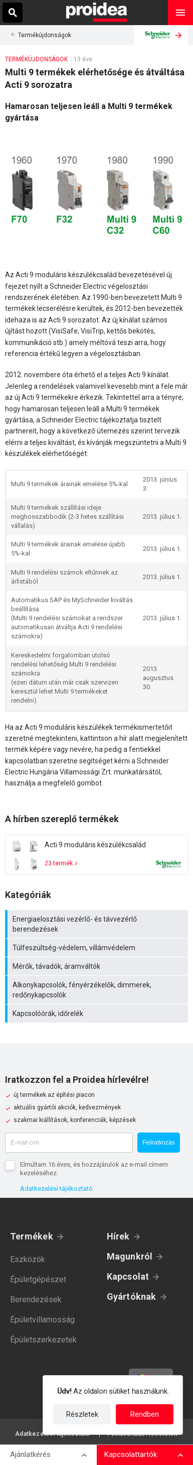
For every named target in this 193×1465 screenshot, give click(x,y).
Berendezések (36, 1299)
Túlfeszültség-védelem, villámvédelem (98, 948)
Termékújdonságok (44, 35)
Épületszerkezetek (43, 1339)
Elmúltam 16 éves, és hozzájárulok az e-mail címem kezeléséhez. (94, 1169)
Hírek (118, 1236)
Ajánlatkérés (30, 1454)
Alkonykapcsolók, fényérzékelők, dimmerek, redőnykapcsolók (98, 990)
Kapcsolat (128, 1276)
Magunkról (130, 1256)
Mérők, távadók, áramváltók (98, 966)
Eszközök (27, 1259)
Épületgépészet (38, 1279)
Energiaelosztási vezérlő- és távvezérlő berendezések (98, 924)
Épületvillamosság (42, 1319)
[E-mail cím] (69, 1143)
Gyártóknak (131, 1296)
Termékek (31, 1236)
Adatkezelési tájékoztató (56, 1188)
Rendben (144, 1414)
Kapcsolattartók (130, 1454)
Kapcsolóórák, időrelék (98, 1013)
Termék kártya (96, 854)
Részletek (82, 1414)
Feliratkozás (158, 1142)
